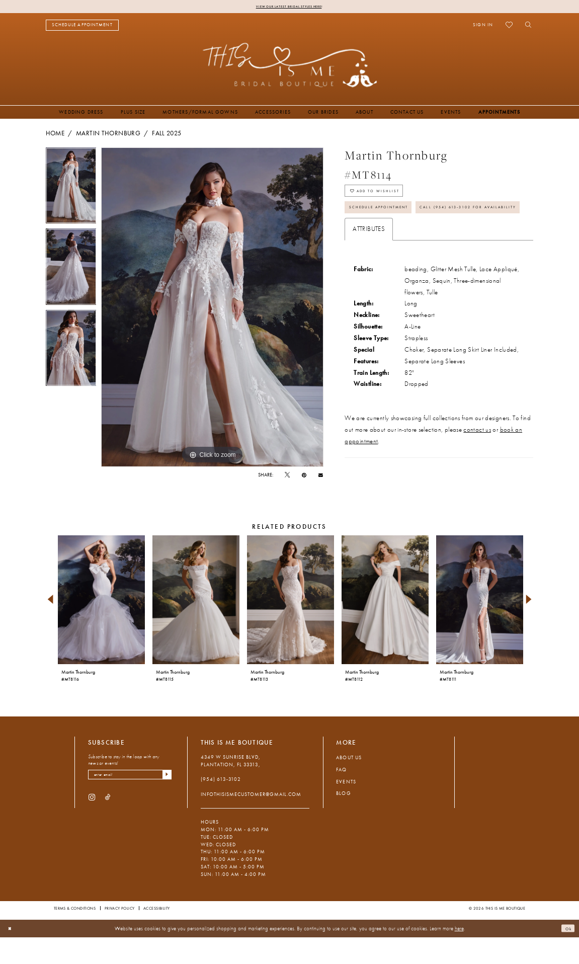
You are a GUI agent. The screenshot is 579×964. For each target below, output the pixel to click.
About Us (348, 785)
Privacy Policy (120, 935)
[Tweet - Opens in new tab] (287, 476)
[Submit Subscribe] (165, 804)
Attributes (369, 267)
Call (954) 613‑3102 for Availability (417, 242)
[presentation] (101, 627)
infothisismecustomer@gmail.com (251, 821)
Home (55, 135)
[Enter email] (130, 804)
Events (346, 809)
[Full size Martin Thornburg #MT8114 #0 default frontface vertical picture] (212, 308)
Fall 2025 (166, 135)
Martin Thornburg (108, 135)
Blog (343, 820)
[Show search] (526, 27)
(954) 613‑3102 (221, 807)
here (459, 954)
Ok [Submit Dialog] (566, 954)
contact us (477, 467)
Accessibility (156, 935)
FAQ (341, 796)
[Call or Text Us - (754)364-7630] (148, 27)
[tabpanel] (71, 189)
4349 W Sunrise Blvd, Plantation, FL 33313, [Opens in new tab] (231, 788)
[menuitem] (82, 27)
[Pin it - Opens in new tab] (304, 476)
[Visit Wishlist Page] (509, 26)
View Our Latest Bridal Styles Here (288, 7)
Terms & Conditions (75, 935)
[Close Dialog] (12, 955)
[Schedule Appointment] (82, 27)
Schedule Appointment (393, 219)
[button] (483, 27)
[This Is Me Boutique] (289, 66)
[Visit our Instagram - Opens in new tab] (92, 828)
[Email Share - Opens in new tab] (320, 476)
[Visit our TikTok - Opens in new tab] (108, 828)
